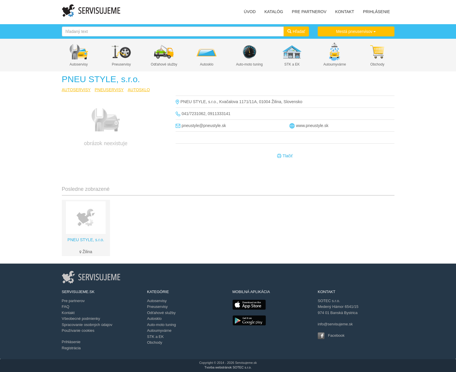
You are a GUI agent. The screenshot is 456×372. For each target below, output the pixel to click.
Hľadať (296, 31)
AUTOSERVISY (76, 89)
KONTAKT (344, 11)
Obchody (377, 64)
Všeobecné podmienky (81, 318)
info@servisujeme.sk (335, 324)
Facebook (336, 335)
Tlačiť (285, 156)
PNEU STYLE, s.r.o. (85, 239)
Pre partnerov (73, 301)
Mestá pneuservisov (356, 31)
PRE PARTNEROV (309, 11)
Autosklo (206, 64)
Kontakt (68, 313)
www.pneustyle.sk (312, 125)
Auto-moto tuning (249, 64)
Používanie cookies (78, 330)
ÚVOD (250, 11)
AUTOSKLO (139, 89)
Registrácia (71, 348)
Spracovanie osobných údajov (87, 324)
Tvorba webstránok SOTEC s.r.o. (228, 367)
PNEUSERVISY (109, 89)
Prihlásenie (71, 342)
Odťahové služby (164, 64)
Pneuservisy (121, 64)
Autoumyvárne (334, 64)
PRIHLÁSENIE (376, 11)
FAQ (65, 306)
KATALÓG (273, 11)
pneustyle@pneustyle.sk (204, 125)
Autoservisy (79, 64)
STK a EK (292, 64)
